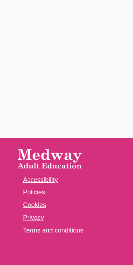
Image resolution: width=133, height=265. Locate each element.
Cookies (34, 204)
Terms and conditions (53, 230)
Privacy (33, 217)
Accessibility (40, 179)
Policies (34, 192)
